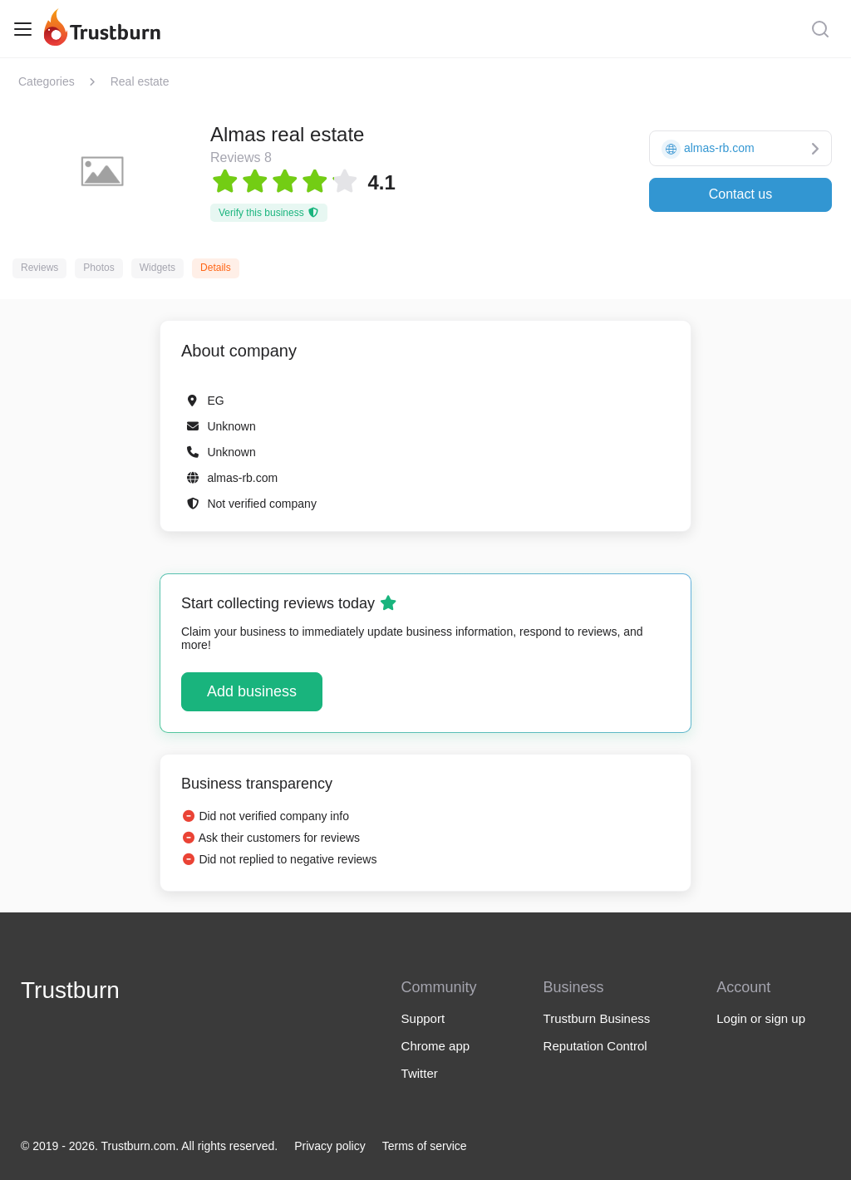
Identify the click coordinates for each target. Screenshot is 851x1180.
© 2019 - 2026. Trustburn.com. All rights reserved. (149, 1146)
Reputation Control (595, 1046)
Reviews (39, 267)
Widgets (157, 267)
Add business (252, 691)
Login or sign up (760, 1018)
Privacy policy (330, 1146)
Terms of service (424, 1146)
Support (423, 1018)
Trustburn (70, 990)
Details (215, 267)
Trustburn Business (597, 1018)
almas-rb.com (242, 477)
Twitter (419, 1073)
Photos (98, 267)
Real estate (140, 81)
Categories (46, 81)
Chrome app (435, 1046)
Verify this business (269, 213)
